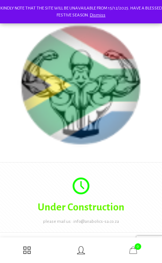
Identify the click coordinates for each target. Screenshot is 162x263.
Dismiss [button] (97, 15)
